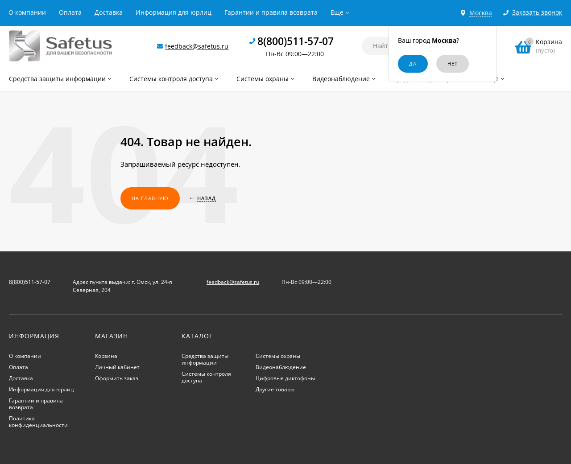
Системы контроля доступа (206, 377)
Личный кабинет (117, 367)
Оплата (70, 12)
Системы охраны (278, 356)
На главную (150, 198)
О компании (27, 12)
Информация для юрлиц (173, 12)
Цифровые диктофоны (285, 378)
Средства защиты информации (205, 359)
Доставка (109, 12)
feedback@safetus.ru (196, 46)
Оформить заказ (116, 378)
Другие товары (275, 389)
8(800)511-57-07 (295, 41)
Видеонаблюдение (281, 367)
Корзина (106, 356)
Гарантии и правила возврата (271, 12)
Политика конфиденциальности (38, 422)
